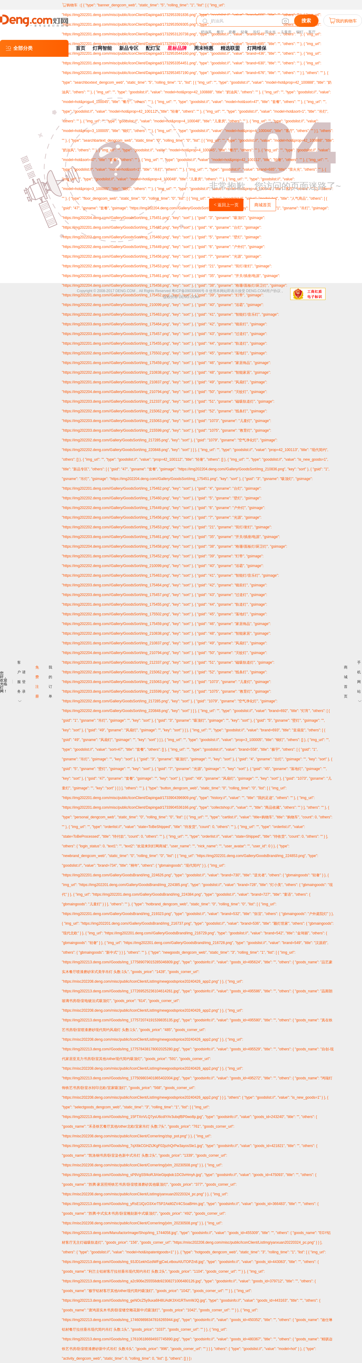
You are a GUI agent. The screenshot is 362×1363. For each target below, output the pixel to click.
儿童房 (286, 32)
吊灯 (256, 32)
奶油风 (206, 32)
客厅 (312, 32)
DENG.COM (189, 297)
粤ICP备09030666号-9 (190, 291)
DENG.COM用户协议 (263, 291)
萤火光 (270, 32)
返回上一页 (226, 204)
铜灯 (299, 32)
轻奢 (244, 32)
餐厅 (220, 32)
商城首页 (262, 204)
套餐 (232, 32)
